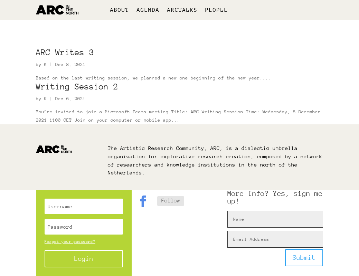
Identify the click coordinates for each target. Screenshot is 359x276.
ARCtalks (182, 10)
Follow (170, 201)
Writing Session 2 (77, 86)
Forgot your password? (70, 241)
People (216, 10)
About (119, 10)
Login (83, 258)
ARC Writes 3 (65, 52)
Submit (304, 257)
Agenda (147, 10)
